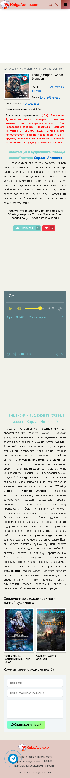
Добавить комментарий (26, 724)
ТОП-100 (49, 761)
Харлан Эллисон (50, 97)
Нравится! (28, 228)
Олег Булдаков (31, 103)
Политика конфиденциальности (32, 756)
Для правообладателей (25, 761)
